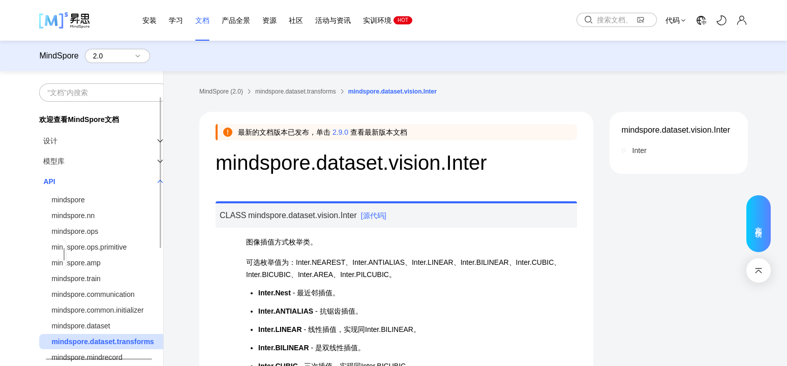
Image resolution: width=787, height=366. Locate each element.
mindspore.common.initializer (97, 310)
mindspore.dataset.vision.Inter (676, 130)
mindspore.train (76, 278)
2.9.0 (340, 132)
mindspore (67, 200)
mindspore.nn (73, 215)
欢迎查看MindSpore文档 (78, 119)
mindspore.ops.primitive (89, 247)
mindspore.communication (92, 294)
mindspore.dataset (80, 326)
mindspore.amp (76, 263)
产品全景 (236, 20)
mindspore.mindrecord (86, 357)
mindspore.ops (74, 231)
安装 (149, 20)
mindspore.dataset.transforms (102, 342)
